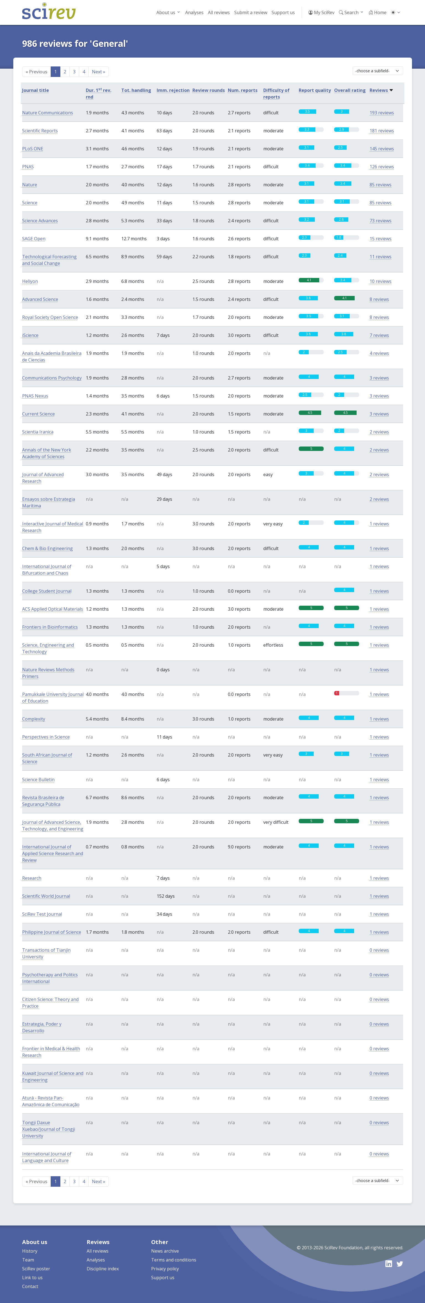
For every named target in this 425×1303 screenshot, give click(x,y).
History (29, 1251)
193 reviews (382, 113)
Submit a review (250, 12)
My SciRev (321, 12)
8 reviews (379, 299)
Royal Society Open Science (50, 317)
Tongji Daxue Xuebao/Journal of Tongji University (48, 1129)
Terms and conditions (173, 1260)
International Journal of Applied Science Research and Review (52, 853)
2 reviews (379, 432)
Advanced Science (40, 299)
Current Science (38, 414)
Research (31, 878)
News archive (165, 1251)
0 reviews (379, 950)
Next (98, 72)
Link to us (32, 1277)
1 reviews (379, 524)
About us (165, 12)
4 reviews (379, 353)
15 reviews (380, 239)
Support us (283, 12)
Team (28, 1260)
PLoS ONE (32, 149)
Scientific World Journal (46, 896)
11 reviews (380, 257)
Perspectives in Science (46, 737)
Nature (29, 185)
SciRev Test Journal (42, 914)
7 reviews (379, 335)
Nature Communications (47, 113)
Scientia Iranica (37, 432)
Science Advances (40, 221)
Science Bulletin (38, 779)
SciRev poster (36, 1269)
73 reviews (380, 221)
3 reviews (379, 378)
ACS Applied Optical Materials (52, 609)
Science (29, 203)
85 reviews (380, 185)
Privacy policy (165, 1269)
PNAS (28, 167)
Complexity (33, 719)
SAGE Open (33, 239)
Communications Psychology (52, 378)
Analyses (194, 12)
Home (378, 12)
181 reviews (382, 131)
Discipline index (103, 1269)
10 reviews (380, 281)
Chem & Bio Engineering (47, 548)
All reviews (219, 12)
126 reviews (382, 167)
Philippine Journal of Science (51, 932)
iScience (30, 335)
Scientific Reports (40, 131)
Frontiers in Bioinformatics (50, 627)
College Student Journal (46, 591)
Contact (30, 1286)
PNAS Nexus (35, 396)
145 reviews (382, 149)
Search (349, 12)
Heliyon (30, 281)
